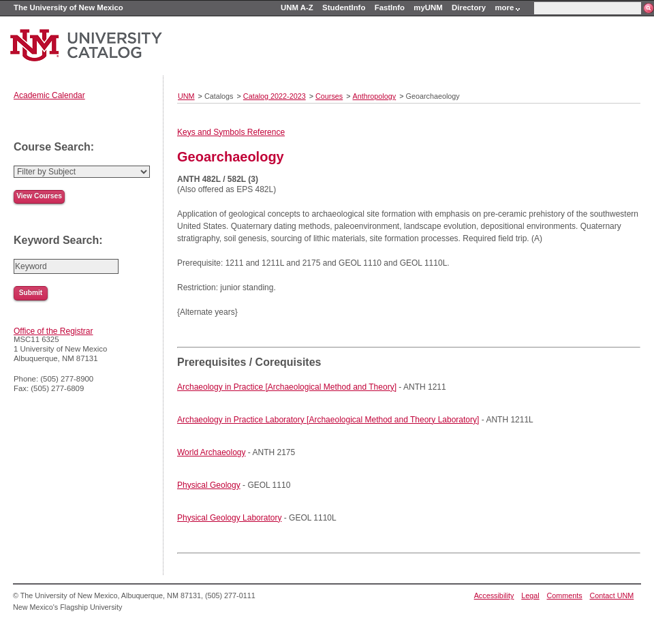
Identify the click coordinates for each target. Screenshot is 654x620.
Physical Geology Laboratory (229, 518)
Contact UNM (612, 595)
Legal (530, 595)
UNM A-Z (297, 7)
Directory (469, 7)
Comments (564, 595)
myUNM (428, 7)
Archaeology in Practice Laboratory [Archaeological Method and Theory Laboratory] (328, 419)
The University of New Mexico (68, 7)
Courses (329, 96)
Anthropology (374, 96)
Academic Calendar (49, 95)
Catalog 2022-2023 (274, 96)
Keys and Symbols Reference (231, 132)
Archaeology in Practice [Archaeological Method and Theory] (286, 387)
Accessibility (494, 595)
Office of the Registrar (53, 331)
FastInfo (390, 7)
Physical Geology (208, 485)
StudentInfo (343, 7)
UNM (186, 96)
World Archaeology (211, 452)
